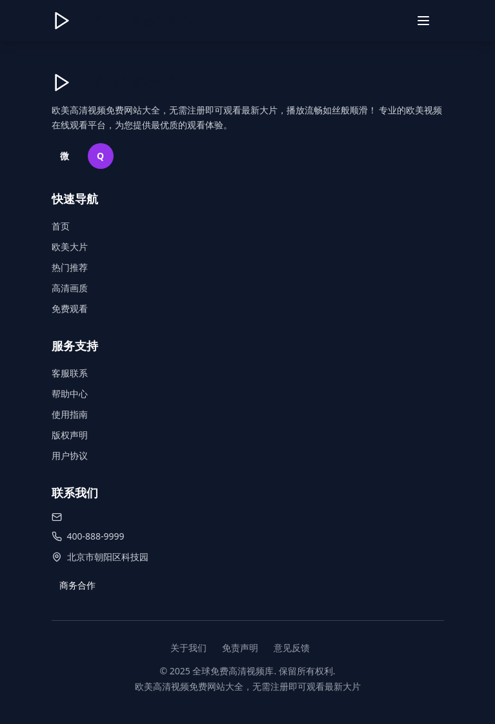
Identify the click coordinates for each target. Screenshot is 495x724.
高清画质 (70, 288)
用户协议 (70, 455)
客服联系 (70, 373)
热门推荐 (70, 267)
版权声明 (70, 435)
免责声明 (240, 647)
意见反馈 (292, 647)
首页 (61, 226)
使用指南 (70, 414)
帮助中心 (70, 393)
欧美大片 (70, 246)
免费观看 (70, 308)
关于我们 (188, 647)
